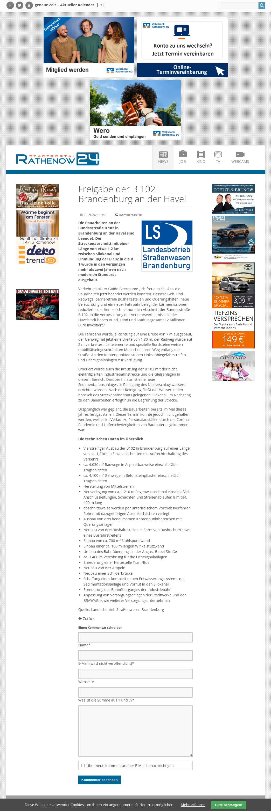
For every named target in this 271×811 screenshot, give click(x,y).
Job (183, 161)
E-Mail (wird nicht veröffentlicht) (106, 663)
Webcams (240, 161)
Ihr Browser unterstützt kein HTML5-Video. (37, 277)
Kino (201, 161)
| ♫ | (100, 4)
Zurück (89, 618)
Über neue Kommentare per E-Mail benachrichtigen (129, 765)
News (163, 161)
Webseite (86, 681)
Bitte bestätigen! (228, 805)
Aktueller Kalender (77, 4)
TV (218, 161)
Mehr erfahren (193, 804)
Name (84, 644)
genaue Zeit (45, 4)
